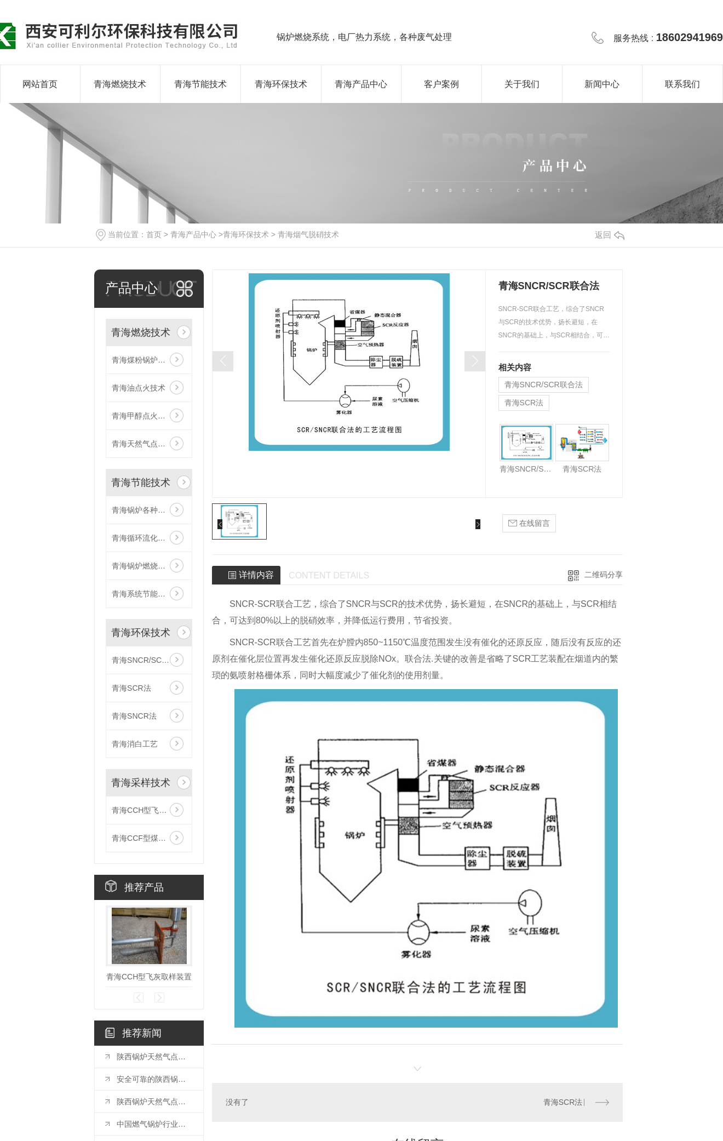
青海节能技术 (200, 84)
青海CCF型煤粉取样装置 (149, 838)
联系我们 (682, 84)
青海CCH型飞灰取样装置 (149, 810)
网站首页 (40, 84)
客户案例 (441, 84)
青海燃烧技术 (120, 84)
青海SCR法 (131, 688)
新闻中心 (601, 84)
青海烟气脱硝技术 (308, 234)
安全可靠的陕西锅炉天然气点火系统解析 (154, 1079)
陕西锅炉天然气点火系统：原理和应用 (154, 1101)
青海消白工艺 (135, 743)
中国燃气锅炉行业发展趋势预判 (154, 1124)
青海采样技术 (140, 782)
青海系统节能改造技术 (149, 593)
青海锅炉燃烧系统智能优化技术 (149, 565)
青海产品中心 (361, 84)
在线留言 (529, 523)
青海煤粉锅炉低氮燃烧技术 (149, 360)
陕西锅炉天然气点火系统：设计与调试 (154, 1056)
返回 (609, 234)
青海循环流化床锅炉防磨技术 (149, 538)
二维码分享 (603, 574)
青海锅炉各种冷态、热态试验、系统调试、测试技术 (149, 510)
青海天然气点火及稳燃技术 (149, 443)
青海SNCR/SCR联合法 (149, 660)
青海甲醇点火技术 (142, 415)
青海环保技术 (281, 84)
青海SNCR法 (134, 716)
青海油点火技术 (138, 387)
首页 (154, 234)
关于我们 (522, 84)
